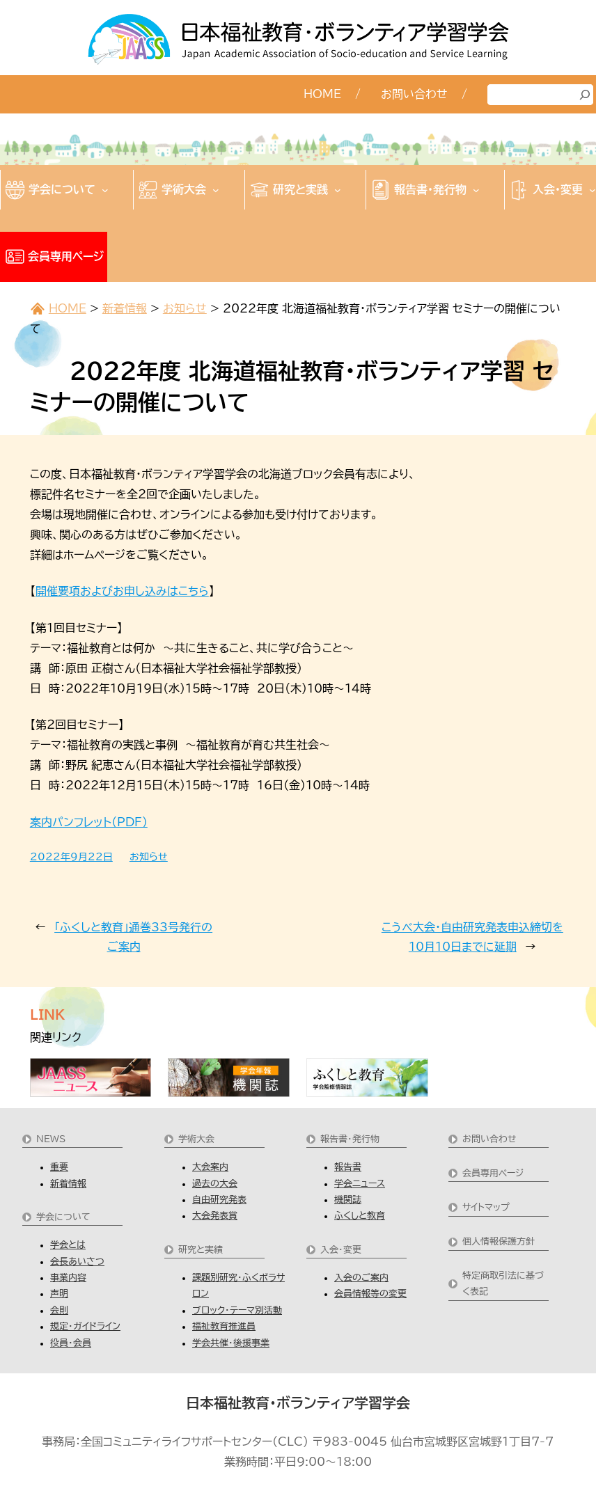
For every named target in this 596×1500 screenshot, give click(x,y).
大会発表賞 (214, 1215)
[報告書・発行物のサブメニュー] (476, 190)
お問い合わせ (489, 1139)
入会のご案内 (361, 1277)
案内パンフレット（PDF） (89, 822)
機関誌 (347, 1199)
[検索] (585, 94)
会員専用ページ (493, 1173)
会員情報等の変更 (370, 1293)
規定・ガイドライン (85, 1326)
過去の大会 (214, 1183)
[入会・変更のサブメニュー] (592, 190)
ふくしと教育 (359, 1215)
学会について (63, 1217)
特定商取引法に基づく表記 (503, 1283)
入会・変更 (340, 1249)
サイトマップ (486, 1207)
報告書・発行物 (349, 1139)
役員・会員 (70, 1343)
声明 (59, 1293)
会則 (59, 1310)
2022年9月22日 (71, 857)
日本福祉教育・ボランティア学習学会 (298, 1403)
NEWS (50, 1139)
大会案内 (210, 1166)
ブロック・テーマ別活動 (237, 1310)
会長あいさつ (77, 1261)
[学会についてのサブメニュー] (105, 190)
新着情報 (124, 308)
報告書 (347, 1166)
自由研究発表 (219, 1199)
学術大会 (196, 1139)
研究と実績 (200, 1249)
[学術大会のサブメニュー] (215, 190)
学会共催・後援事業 (230, 1343)
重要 (59, 1166)
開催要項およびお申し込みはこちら (122, 591)
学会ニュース (359, 1183)
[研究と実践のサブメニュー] (337, 190)
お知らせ (185, 308)
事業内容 (68, 1277)
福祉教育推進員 (224, 1326)
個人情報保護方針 (498, 1241)
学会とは (68, 1244)
